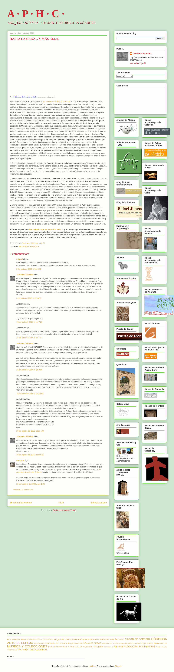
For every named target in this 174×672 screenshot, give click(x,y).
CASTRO (121, 639)
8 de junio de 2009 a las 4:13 (28, 298)
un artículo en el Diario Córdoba (56, 101)
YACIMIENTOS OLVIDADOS (32, 649)
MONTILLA (132, 643)
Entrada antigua (98, 502)
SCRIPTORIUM (147, 646)
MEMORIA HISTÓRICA (110, 643)
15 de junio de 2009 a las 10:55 (29, 393)
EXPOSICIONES (48, 643)
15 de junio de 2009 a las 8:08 (29, 370)
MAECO (97, 643)
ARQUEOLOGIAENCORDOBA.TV (69, 639)
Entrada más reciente (21, 502)
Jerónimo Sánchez (25, 275)
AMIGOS (25, 639)
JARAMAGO (88, 643)
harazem (20, 460)
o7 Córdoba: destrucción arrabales (25, 97)
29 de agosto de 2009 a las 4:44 (30, 431)
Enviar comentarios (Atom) (64, 510)
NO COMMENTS (63, 647)
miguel (19, 259)
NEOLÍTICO (52, 647)
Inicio (61, 502)
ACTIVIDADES (13, 639)
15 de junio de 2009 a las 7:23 (29, 322)
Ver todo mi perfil (138, 63)
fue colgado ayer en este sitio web (45, 229)
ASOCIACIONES (92, 639)
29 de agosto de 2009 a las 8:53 (30, 455)
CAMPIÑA (112, 639)
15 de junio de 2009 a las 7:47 (29, 338)
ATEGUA (104, 639)
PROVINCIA (98, 647)
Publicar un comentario (23, 489)
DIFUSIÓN (38, 643)
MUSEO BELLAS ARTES (157, 643)
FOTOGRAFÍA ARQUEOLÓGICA (69, 643)
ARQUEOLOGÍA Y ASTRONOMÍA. (41, 639)
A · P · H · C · (36, 13)
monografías (123, 643)
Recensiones (108, 647)
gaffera (93, 666)
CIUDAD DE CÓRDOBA (138, 639)
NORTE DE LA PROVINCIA (81, 647)
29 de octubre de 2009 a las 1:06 (30, 484)
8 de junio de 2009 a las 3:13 (28, 269)
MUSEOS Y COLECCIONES (27, 646)
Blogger (118, 666)
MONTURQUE (141, 643)
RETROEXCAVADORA (29, 246)
